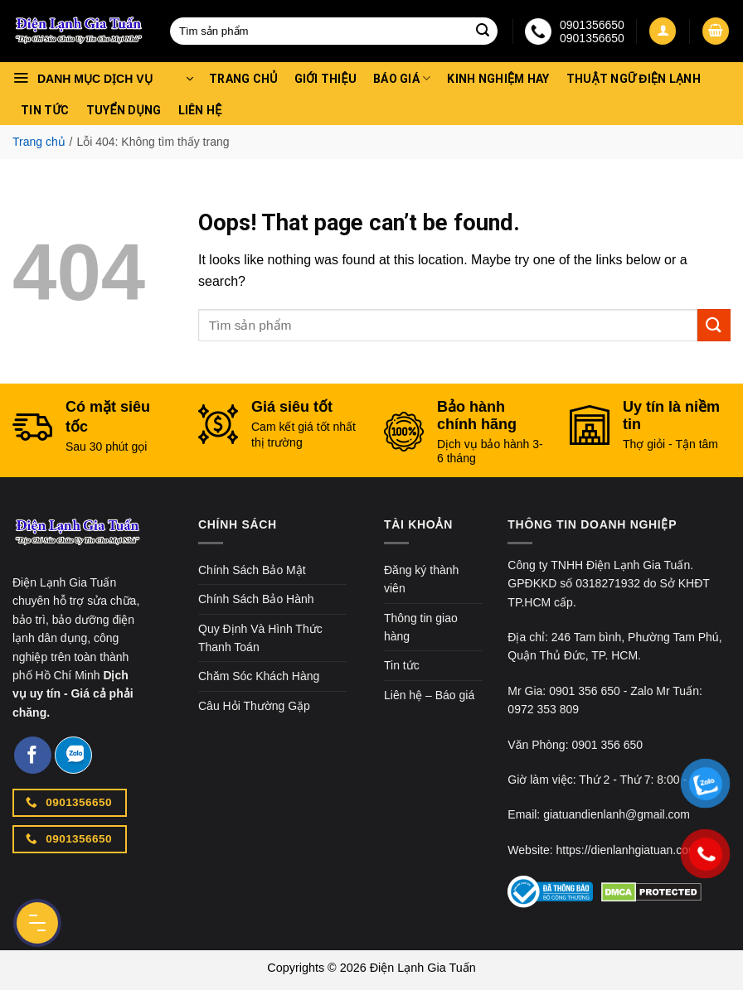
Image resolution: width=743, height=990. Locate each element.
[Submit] (483, 31)
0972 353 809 (543, 709)
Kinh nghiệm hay (498, 78)
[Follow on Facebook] (32, 755)
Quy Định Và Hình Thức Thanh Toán (260, 638)
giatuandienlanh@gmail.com (616, 814)
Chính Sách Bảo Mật (252, 570)
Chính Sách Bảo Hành (256, 599)
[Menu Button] (37, 923)
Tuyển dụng (124, 110)
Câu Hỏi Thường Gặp (254, 705)
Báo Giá (401, 78)
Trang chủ (243, 78)
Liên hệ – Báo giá (429, 695)
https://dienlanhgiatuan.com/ (628, 850)
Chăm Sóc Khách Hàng (258, 676)
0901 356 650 (584, 691)
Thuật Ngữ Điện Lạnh (633, 78)
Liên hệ (200, 110)
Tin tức (45, 110)
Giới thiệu (325, 78)
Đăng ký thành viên (421, 579)
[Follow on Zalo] (73, 755)
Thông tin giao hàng (421, 627)
